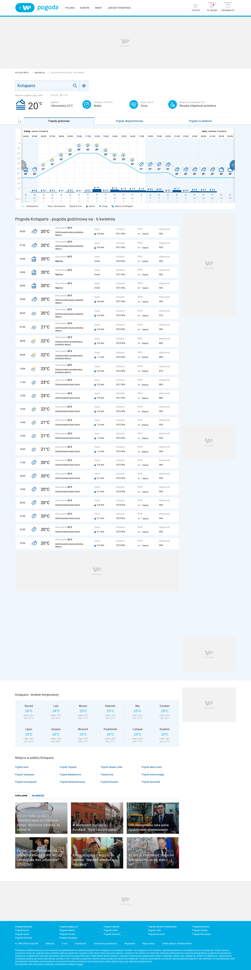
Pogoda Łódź (154, 930)
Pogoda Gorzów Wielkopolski (162, 926)
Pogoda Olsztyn (200, 930)
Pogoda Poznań (67, 934)
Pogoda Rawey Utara (152, 767)
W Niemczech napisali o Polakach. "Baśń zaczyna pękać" (95, 827)
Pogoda (48, 8)
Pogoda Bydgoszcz (68, 926)
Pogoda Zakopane (68, 937)
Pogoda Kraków (67, 930)
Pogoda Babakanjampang (72, 781)
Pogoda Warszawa (201, 934)
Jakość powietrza (119, 7)
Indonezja (40, 73)
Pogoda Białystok (23, 926)
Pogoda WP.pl (22, 73)
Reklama (50, 943)
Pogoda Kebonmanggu (153, 774)
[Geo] (84, 86)
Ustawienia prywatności (105, 943)
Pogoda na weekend (200, 121)
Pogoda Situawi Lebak (111, 767)
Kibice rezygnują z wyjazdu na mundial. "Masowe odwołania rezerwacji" (93, 859)
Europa (84, 7)
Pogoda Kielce (22, 930)
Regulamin (130, 943)
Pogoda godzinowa (59, 121)
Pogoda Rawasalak (151, 781)
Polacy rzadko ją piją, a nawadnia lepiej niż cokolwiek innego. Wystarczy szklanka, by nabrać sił (38, 823)
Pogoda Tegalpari (68, 767)
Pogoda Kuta (107, 774)
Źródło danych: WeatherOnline (177, 943)
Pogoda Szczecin (156, 934)
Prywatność (80, 943)
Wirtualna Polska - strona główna (25, 7)
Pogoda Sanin (22, 767)
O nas (64, 943)
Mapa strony (148, 943)
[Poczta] (196, 8)
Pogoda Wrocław (23, 937)
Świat (98, 7)
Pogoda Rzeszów (112, 934)
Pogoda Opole (22, 934)
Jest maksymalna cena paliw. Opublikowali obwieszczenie (148, 827)
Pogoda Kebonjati (109, 781)
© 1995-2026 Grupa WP (26, 943)
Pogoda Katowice (201, 926)
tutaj (81, 964)
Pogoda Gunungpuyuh (26, 781)
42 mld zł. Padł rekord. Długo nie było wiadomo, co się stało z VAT (151, 859)
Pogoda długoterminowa (129, 121)
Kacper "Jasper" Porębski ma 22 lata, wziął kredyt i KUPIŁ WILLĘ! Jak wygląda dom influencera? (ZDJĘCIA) (39, 858)
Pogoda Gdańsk (111, 926)
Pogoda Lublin (111, 930)
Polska (70, 7)
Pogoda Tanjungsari (24, 774)
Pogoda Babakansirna (70, 774)
